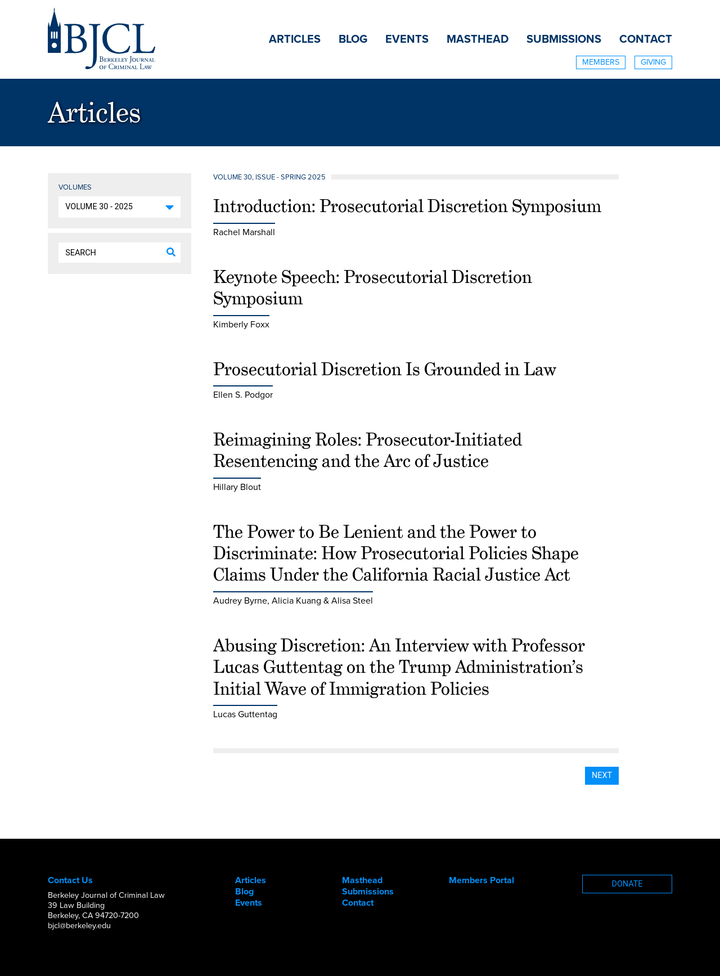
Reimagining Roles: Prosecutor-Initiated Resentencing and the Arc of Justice (367, 450)
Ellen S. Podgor (243, 395)
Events (407, 39)
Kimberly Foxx (241, 324)
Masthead (477, 39)
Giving (653, 62)
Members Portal (481, 880)
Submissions (563, 39)
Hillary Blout (237, 487)
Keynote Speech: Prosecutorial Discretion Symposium (372, 287)
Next (602, 775)
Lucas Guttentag (245, 714)
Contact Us (70, 880)
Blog (353, 39)
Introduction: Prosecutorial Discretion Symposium (407, 206)
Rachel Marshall (244, 232)
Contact (645, 39)
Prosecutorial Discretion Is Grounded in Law (384, 369)
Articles (295, 39)
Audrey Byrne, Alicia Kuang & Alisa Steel (293, 600)
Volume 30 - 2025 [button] (99, 207)
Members (600, 62)
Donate (627, 884)
